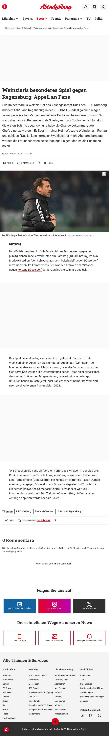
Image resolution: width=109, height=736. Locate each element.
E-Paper (58, 692)
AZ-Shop (58, 705)
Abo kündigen (86, 692)
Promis (56, 18)
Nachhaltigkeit (9, 718)
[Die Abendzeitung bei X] (89, 606)
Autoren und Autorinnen (65, 675)
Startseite (9, 28)
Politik (99, 18)
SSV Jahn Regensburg (69, 511)
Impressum (85, 675)
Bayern (28, 18)
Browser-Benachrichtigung (41, 692)
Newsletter (34, 679)
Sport (40, 18)
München (8, 18)
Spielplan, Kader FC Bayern (41, 705)
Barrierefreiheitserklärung (92, 688)
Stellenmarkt (34, 714)
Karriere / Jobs (61, 679)
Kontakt (58, 697)
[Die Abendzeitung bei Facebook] (20, 606)
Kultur (5, 709)
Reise (5, 714)
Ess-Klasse (34, 697)
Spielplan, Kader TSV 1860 (41, 709)
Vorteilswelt (34, 701)
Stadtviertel (8, 679)
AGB (82, 679)
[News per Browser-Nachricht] (89, 638)
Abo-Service (59, 688)
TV (88, 18)
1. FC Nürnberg (23, 511)
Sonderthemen (61, 714)
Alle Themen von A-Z (38, 675)
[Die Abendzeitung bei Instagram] (54, 606)
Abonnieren (59, 684)
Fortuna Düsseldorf (30, 269)
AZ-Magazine (60, 709)
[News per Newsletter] (54, 638)
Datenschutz (86, 684)
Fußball (27, 28)
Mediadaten (59, 701)
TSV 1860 (7, 692)
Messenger (34, 684)
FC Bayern (7, 688)
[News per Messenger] (20, 638)
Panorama (72, 18)
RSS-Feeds (33, 688)
